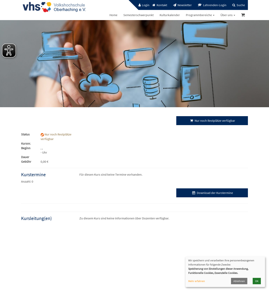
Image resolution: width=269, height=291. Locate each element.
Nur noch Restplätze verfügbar (212, 121)
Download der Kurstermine (212, 193)
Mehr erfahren (196, 281)
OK (256, 281)
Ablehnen (239, 281)
